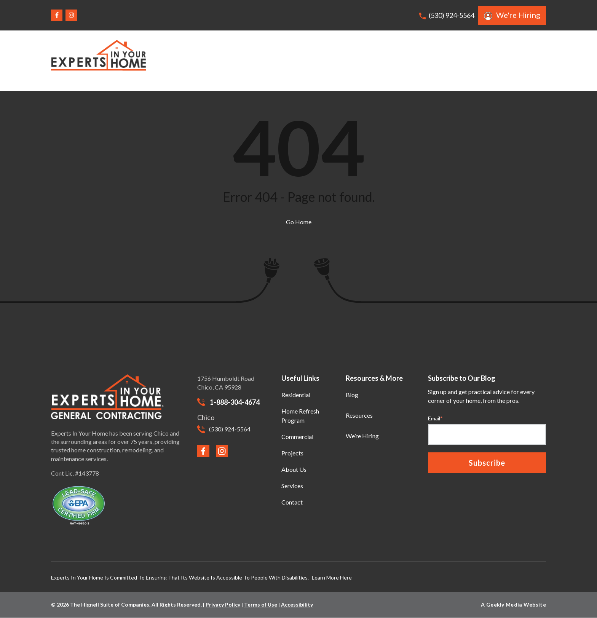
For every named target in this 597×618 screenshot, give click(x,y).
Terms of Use (260, 604)
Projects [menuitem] (292, 453)
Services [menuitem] (292, 485)
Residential (274, 60)
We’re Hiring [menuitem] (362, 435)
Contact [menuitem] (292, 502)
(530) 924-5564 (446, 15)
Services (412, 60)
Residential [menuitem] (295, 394)
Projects (370, 60)
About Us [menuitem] (293, 469)
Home (232, 60)
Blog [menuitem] (352, 394)
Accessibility (297, 604)
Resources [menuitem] (359, 415)
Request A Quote (515, 60)
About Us (454, 60)
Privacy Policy (223, 604)
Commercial (324, 60)
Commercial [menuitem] (297, 436)
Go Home (298, 221)
